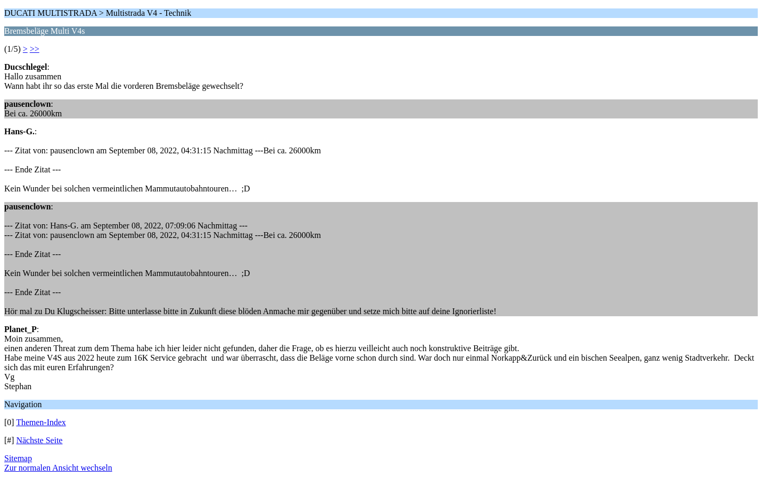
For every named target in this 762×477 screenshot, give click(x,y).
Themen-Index (41, 422)
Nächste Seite (39, 440)
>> (34, 48)
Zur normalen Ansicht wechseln (58, 467)
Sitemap (18, 458)
